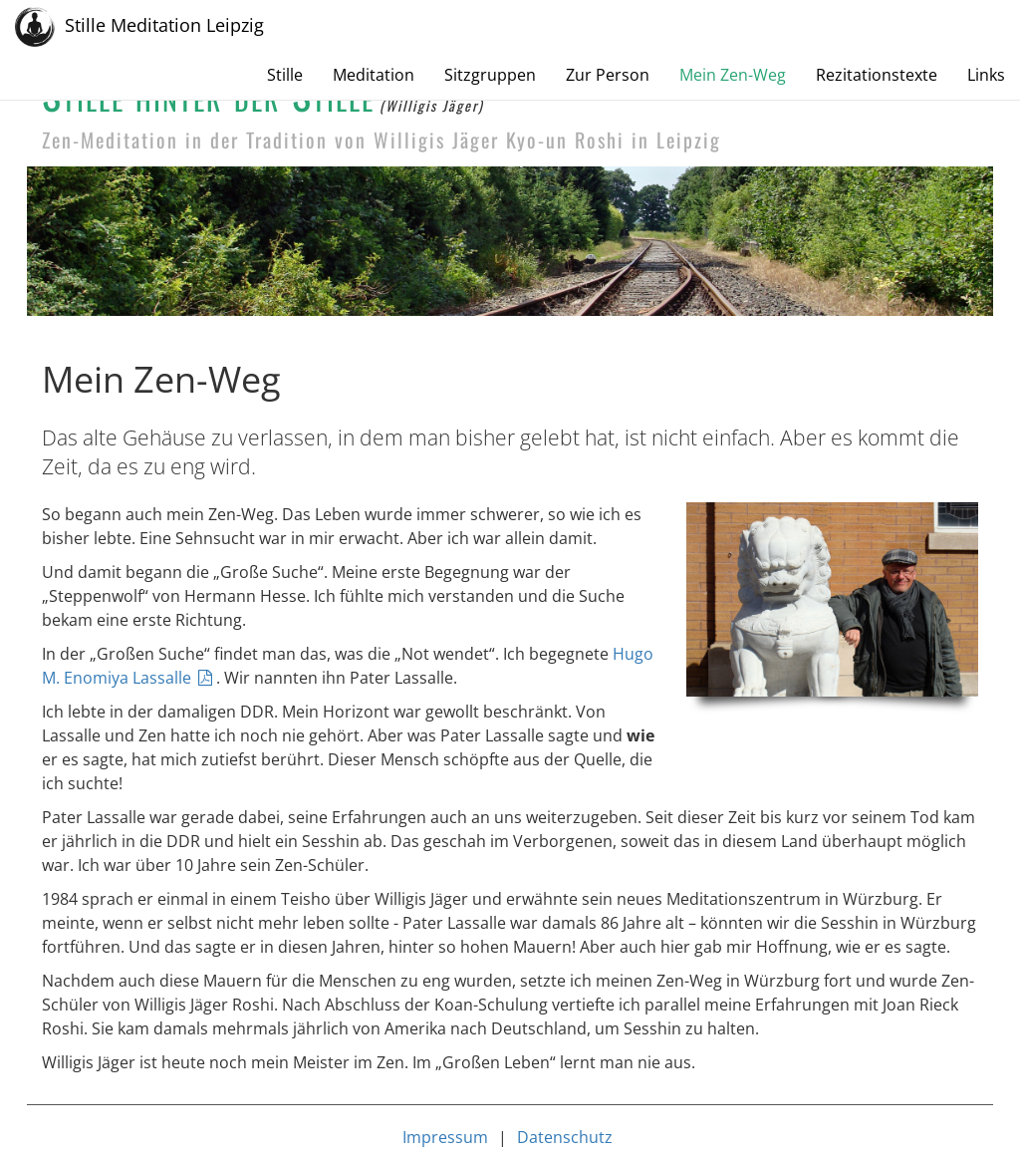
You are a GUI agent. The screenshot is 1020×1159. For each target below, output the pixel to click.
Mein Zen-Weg (732, 75)
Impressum (445, 1137)
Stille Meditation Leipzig (139, 27)
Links (986, 75)
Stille (285, 75)
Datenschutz (565, 1137)
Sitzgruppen (490, 75)
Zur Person (607, 75)
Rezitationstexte (876, 75)
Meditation (373, 75)
